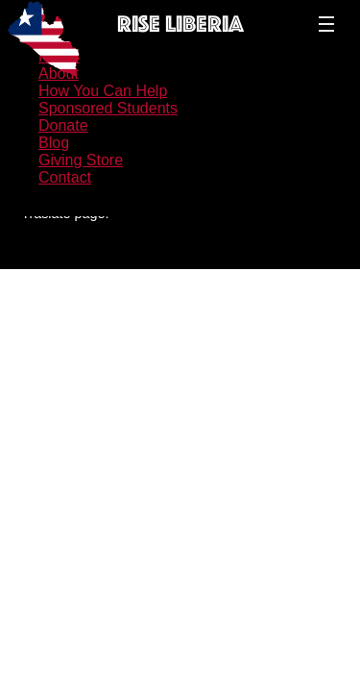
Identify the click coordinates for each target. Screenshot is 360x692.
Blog (53, 143)
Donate (63, 125)
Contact (64, 177)
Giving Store (80, 160)
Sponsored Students (108, 108)
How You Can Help (102, 91)
